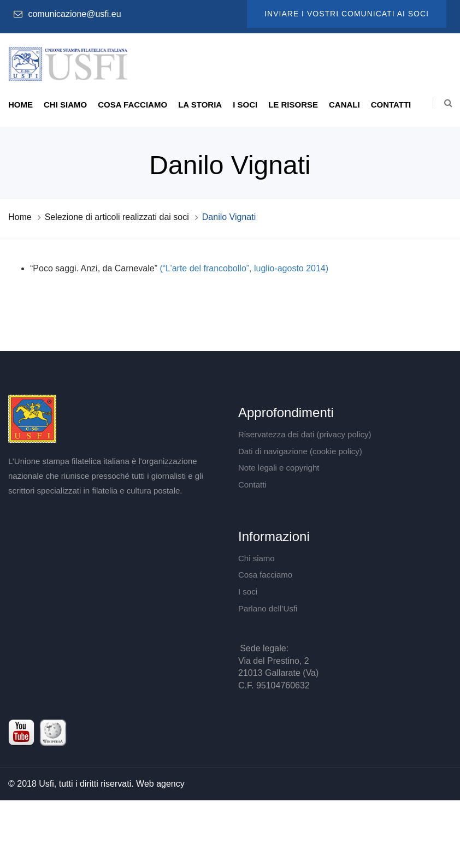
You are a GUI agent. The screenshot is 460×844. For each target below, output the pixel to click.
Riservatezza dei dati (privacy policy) (304, 434)
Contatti (391, 104)
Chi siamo (65, 104)
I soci (245, 104)
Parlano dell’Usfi (267, 608)
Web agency (160, 783)
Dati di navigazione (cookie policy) (300, 451)
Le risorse (293, 104)
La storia (200, 104)
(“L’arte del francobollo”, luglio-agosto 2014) (242, 268)
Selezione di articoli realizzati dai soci (117, 217)
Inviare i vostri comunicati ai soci (346, 13)
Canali (344, 104)
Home (20, 104)
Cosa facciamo (132, 104)
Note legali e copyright (278, 467)
